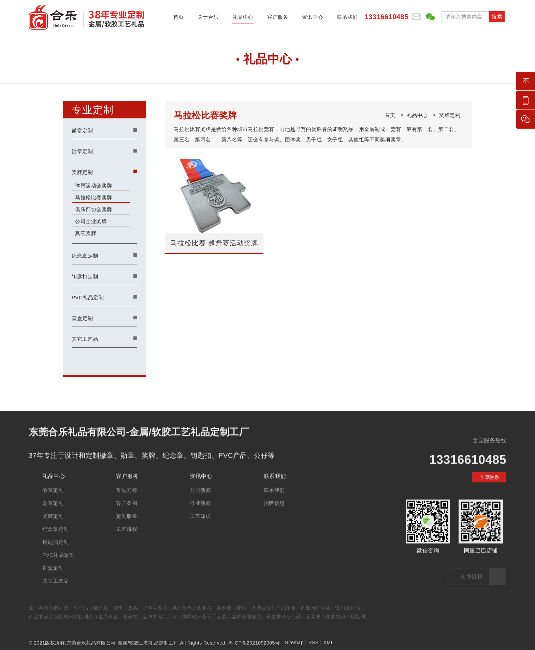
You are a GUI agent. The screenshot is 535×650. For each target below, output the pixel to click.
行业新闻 (200, 513)
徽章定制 (82, 130)
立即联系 (489, 487)
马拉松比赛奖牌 (93, 197)
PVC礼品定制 (88, 297)
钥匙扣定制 (85, 276)
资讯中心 (312, 19)
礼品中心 (243, 19)
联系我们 (347, 19)
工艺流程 (126, 538)
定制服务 (126, 526)
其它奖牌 (85, 233)
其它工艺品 (85, 339)
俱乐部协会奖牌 (93, 209)
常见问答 (126, 500)
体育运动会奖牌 (93, 185)
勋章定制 (82, 151)
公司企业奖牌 (91, 221)
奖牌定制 (82, 172)
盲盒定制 (82, 318)
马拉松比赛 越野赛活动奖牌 (214, 243)
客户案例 (126, 513)
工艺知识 (200, 526)
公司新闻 (200, 500)
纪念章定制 (85, 256)
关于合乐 (208, 19)
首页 (178, 19)
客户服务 (277, 19)
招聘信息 (274, 513)
